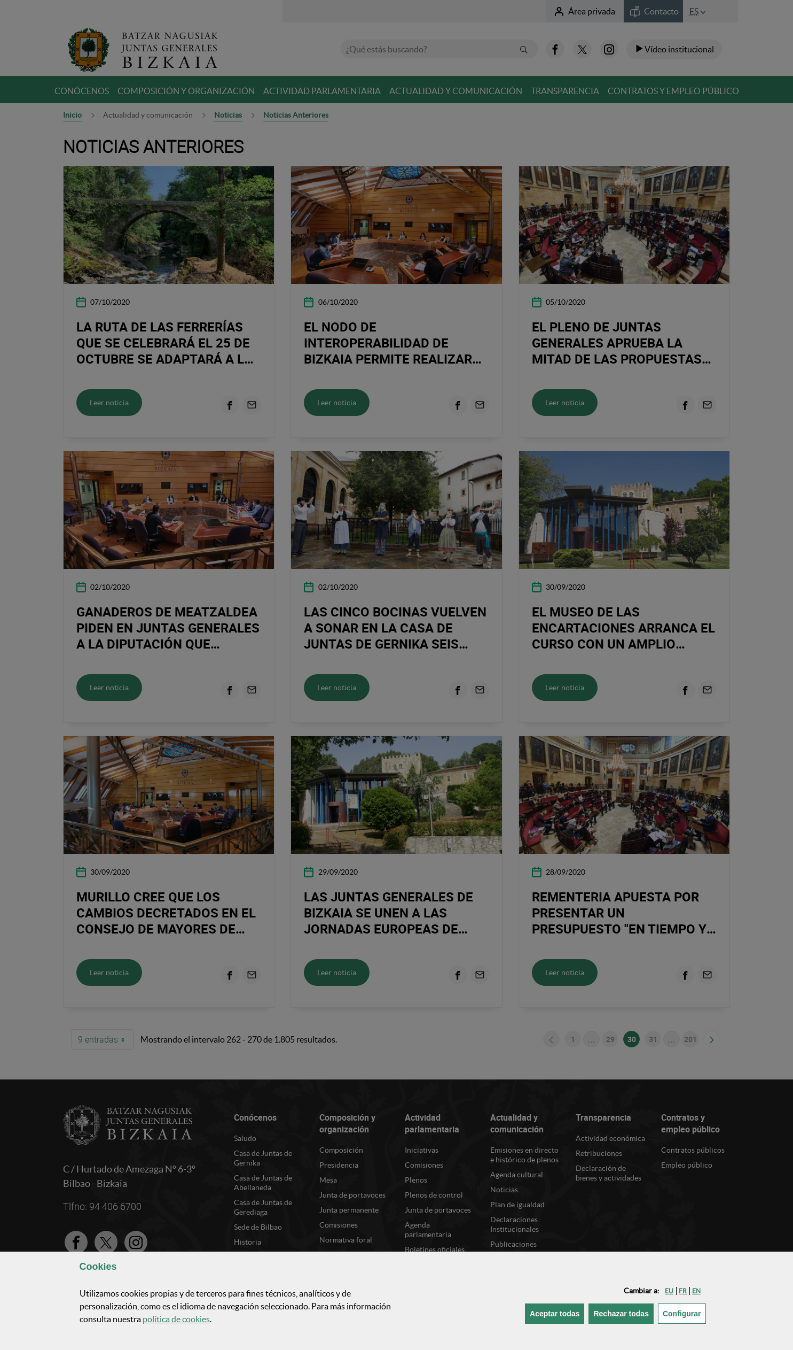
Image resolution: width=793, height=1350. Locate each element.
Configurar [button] (684, 1313)
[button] (669, 1290)
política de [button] (176, 1319)
